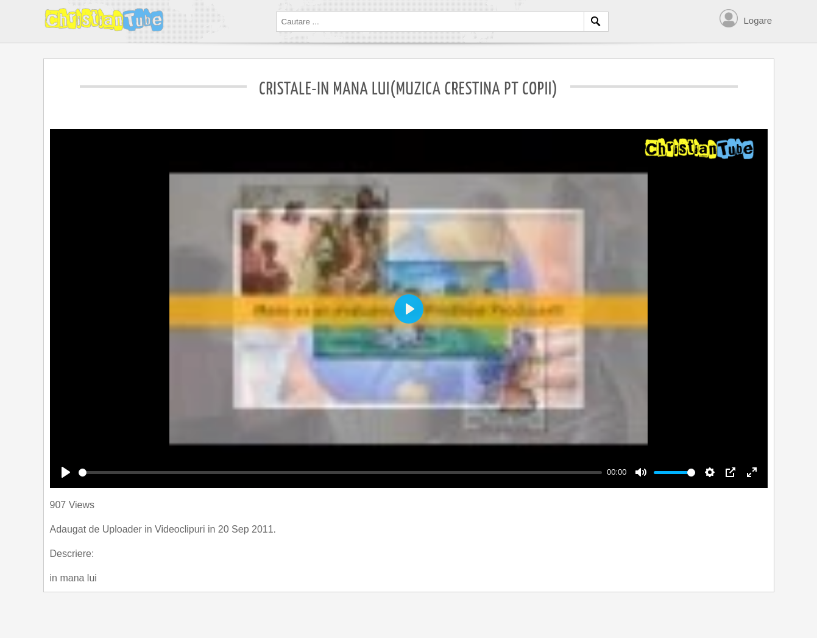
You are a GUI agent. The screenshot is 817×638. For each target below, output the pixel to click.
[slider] (341, 472)
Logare (758, 20)
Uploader (123, 529)
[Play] (66, 472)
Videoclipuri (181, 529)
